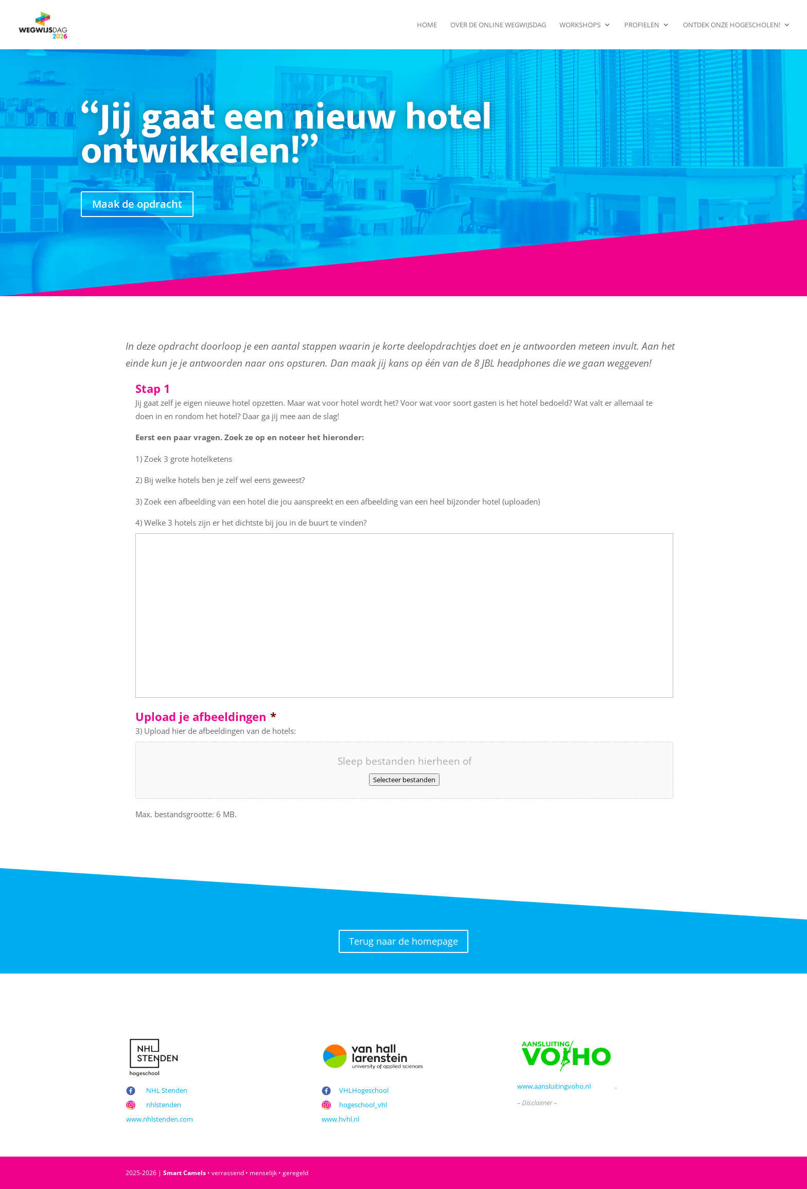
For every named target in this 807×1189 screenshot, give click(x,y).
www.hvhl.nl (340, 1119)
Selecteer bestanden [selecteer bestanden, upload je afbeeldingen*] (404, 779)
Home (427, 25)
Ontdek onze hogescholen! (731, 25)
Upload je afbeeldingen (205, 716)
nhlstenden (163, 1104)
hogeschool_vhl (363, 1104)
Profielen (641, 25)
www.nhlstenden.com (159, 1119)
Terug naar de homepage (403, 941)
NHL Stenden (166, 1090)
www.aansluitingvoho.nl (554, 1086)
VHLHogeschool (364, 1090)
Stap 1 (152, 388)
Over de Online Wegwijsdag (498, 25)
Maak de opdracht (137, 204)
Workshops (580, 25)
